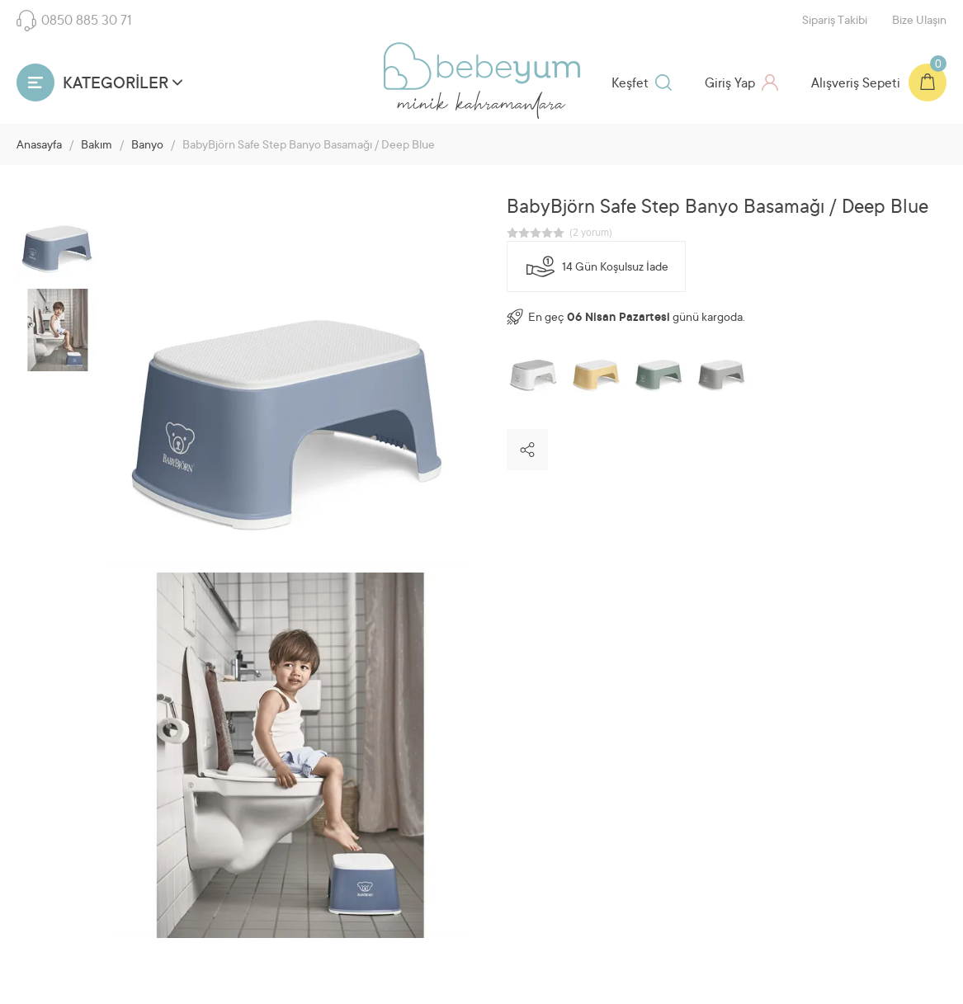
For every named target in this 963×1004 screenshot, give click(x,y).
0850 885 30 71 (74, 20)
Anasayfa (39, 146)
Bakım (96, 146)
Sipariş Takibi (834, 21)
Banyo (147, 146)
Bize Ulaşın (919, 21)
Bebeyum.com (482, 66)
